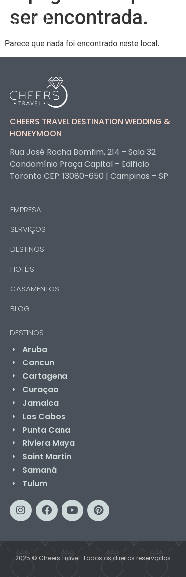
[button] (162, 17)
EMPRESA (25, 209)
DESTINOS (29, 249)
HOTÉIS (22, 269)
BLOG (20, 308)
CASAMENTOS (34, 289)
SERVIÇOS (30, 229)
